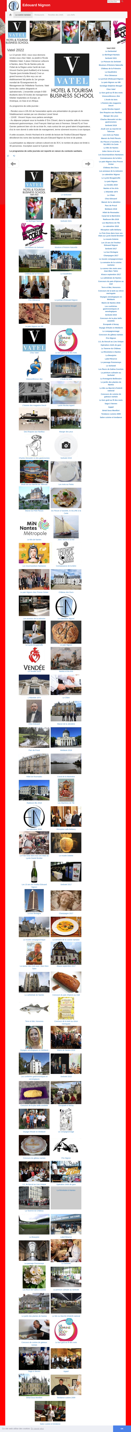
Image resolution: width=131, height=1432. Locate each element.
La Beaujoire (34, 1237)
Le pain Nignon (66, 645)
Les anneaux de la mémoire (34, 619)
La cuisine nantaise (23, 15)
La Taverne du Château (34, 1211)
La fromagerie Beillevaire (111, 379)
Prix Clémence (34, 300)
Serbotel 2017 (66, 884)
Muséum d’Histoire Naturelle (66, 247)
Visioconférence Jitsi (34, 379)
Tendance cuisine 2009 (66, 1398)
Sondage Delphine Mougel (66, 306)
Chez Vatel (34, 353)
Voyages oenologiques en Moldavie (34, 1050)
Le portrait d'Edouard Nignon (66, 300)
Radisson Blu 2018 (34, 803)
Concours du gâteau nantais (34, 1158)
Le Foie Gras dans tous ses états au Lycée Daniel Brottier (110, 234)
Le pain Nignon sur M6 (34, 326)
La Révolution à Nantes (66, 1190)
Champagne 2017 (66, 913)
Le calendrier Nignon (66, 619)
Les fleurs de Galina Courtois (34, 1290)
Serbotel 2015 (66, 1076)
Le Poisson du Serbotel (34, 247)
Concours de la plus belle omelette (34, 1105)
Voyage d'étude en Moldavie (34, 1132)
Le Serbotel (66, 1263)
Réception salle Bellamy (66, 829)
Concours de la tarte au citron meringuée (111, 292)
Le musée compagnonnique (34, 940)
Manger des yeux (66, 432)
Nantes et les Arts (66, 671)
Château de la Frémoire (34, 274)
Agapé (66, 1371)
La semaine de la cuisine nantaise (66, 940)
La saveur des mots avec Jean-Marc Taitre (111, 269)
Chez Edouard (34, 724)
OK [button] (122, 1429)
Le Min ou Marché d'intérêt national (66, 1316)
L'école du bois (66, 379)
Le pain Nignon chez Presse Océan (34, 592)
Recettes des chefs (55, 15)
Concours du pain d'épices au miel (66, 995)
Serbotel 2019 (66, 458)
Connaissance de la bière (66, 566)
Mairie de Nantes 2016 (66, 1050)
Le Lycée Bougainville (34, 645)
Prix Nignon (66, 1158)
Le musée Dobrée (66, 856)
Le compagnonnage (66, 1132)
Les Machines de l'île (66, 803)
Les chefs (71, 15)
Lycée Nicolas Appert (66, 405)
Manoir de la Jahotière (66, 724)
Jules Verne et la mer (66, 540)
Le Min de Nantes (34, 540)
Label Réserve (66, 1237)
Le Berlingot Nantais (34, 221)
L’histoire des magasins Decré (34, 405)
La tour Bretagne (34, 913)
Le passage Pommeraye (34, 1263)
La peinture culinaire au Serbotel (66, 1290)
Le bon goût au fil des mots (66, 353)
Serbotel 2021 (66, 221)
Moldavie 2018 (66, 750)
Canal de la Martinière (66, 777)
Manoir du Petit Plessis (34, 511)
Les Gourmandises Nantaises (34, 566)
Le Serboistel (66, 195)
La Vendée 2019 (34, 671)
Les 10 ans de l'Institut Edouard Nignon (111, 244)
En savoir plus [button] (37, 1429)
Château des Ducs (66, 592)
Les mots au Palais (66, 484)
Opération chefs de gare (66, 1184)
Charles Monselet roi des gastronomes (34, 458)
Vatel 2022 (34, 195)
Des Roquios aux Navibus (34, 432)
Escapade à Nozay (66, 1105)
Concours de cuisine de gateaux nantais (111, 395)
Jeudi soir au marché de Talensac (34, 484)
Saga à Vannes (34, 1371)
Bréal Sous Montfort (34, 1398)
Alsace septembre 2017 (66, 966)
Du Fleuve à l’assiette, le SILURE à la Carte (111, 143)
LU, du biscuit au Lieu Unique (34, 1184)
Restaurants (39, 15)
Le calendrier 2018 (34, 829)
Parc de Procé (34, 750)
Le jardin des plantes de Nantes (34, 1316)
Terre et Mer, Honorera (34, 1021)
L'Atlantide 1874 (34, 698)
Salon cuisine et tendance (50, 1424)
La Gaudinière (66, 274)
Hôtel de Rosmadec (34, 777)
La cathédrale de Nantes (34, 995)
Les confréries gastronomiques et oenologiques (111, 308)
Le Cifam (66, 698)
